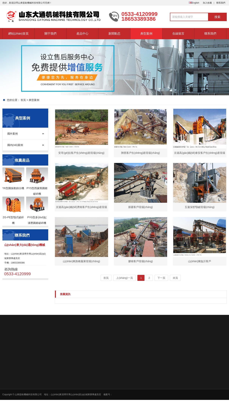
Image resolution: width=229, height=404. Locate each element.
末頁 (175, 277)
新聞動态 (114, 33)
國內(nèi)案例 (15, 145)
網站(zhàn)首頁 (18, 33)
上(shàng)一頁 (124, 277)
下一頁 (161, 277)
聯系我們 (220, 2)
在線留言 (178, 33)
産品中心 (82, 33)
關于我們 (50, 33)
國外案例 (12, 133)
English (194, 2)
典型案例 (146, 33)
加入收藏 (207, 2)
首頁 (23, 99)
